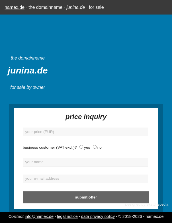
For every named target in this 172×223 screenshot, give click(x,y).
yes (87, 147)
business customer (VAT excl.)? (50, 147)
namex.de (14, 7)
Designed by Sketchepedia (146, 204)
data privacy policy (98, 216)
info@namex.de (39, 216)
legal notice (67, 216)
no (99, 147)
